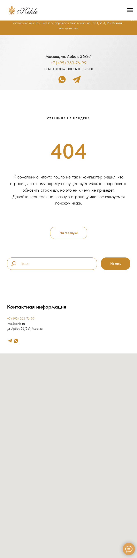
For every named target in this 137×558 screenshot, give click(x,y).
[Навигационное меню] (130, 10)
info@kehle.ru (16, 324)
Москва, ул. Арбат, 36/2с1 (68, 56)
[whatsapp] (16, 340)
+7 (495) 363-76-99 (68, 62)
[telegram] (9, 340)
